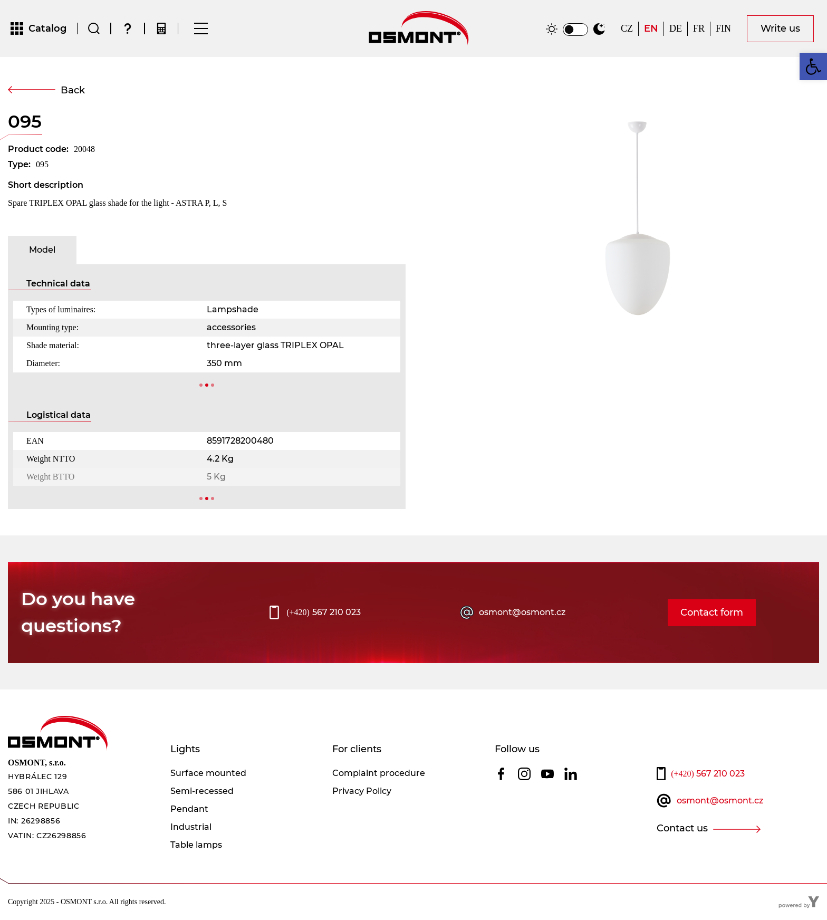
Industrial (190, 827)
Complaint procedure (378, 773)
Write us (780, 28)
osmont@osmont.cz (522, 612)
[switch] (575, 29)
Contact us (682, 828)
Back (73, 90)
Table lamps (196, 845)
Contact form (711, 612)
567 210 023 (323, 612)
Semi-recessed (202, 791)
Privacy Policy (361, 791)
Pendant (189, 809)
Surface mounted (208, 773)
